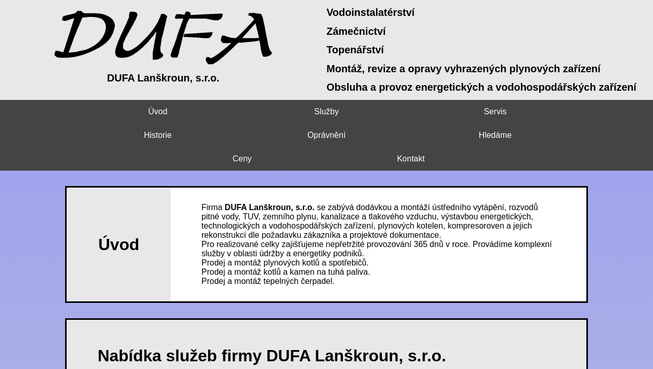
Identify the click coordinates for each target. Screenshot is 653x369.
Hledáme (449, 111)
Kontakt (612, 111)
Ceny (530, 111)
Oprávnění (367, 111)
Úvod (40, 111)
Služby (122, 111)
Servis (204, 111)
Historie (285, 111)
